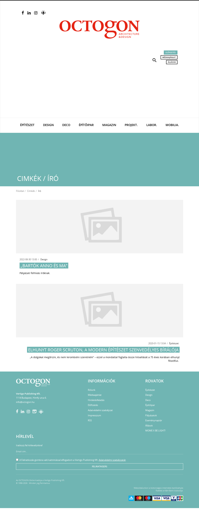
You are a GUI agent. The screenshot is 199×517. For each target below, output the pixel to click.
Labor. (151, 125)
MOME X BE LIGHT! (155, 430)
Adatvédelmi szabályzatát (112, 460)
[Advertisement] (99, 91)
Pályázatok (151, 415)
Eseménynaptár (153, 420)
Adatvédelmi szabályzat (100, 410)
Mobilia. (172, 125)
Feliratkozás (99, 466)
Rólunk (91, 389)
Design (48, 125)
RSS (90, 420)
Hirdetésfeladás (96, 400)
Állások (172, 62)
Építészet (27, 125)
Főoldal (20, 191)
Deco (66, 125)
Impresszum (94, 415)
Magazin (109, 125)
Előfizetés (171, 52)
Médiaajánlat (169, 57)
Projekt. (131, 125)
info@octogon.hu (25, 402)
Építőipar (86, 125)
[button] (154, 60)
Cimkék (31, 191)
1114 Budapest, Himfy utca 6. (31, 397)
